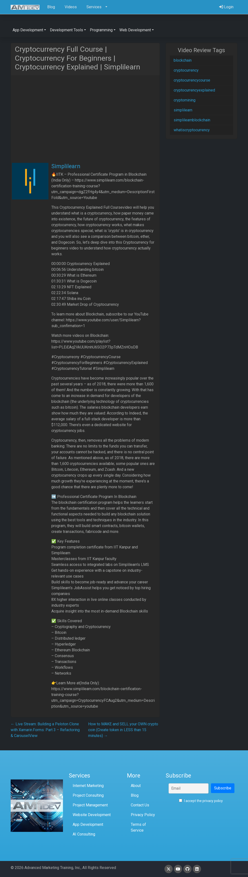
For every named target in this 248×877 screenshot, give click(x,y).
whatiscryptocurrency (192, 130)
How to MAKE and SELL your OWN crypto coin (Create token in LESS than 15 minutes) (123, 730)
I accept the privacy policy (201, 801)
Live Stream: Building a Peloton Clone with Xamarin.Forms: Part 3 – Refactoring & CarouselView (45, 730)
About (136, 785)
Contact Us (140, 805)
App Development (88, 824)
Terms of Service (138, 827)
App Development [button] (28, 30)
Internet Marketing (88, 785)
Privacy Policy (143, 814)
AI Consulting (84, 834)
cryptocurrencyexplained (194, 90)
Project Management (90, 805)
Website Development (92, 814)
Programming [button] (101, 30)
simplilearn (183, 110)
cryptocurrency (186, 70)
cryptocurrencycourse (192, 80)
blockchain (183, 60)
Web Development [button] (135, 30)
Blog (135, 795)
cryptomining (184, 100)
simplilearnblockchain (192, 120)
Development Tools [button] (66, 30)
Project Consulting (88, 795)
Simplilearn (65, 166)
